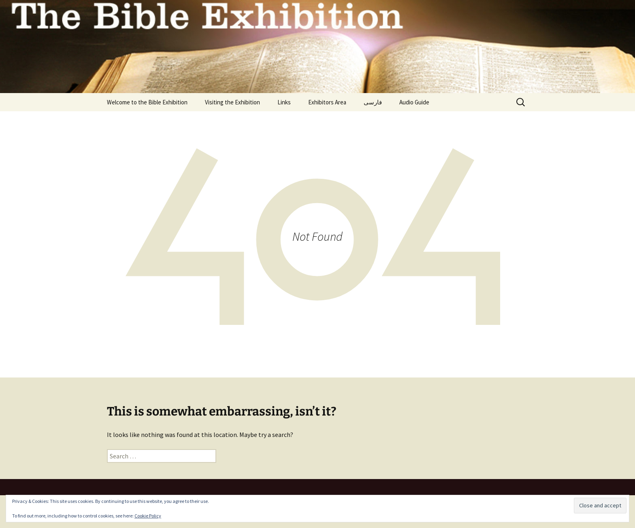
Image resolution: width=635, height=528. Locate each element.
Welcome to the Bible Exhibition (147, 102)
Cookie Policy (147, 516)
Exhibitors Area (327, 102)
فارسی (373, 102)
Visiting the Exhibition (232, 102)
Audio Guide (414, 102)
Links (284, 102)
